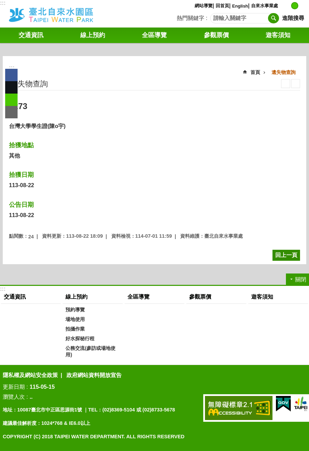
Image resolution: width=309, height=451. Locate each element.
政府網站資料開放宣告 (94, 375)
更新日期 (14, 387)
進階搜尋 (293, 18)
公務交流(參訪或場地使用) (90, 351)
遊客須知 (278, 35)
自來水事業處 (264, 5)
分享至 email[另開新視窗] (11, 112)
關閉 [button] (300, 279)
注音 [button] (295, 83)
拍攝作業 (75, 329)
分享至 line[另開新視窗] (11, 100)
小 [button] (287, 5)
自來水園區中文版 (60, 14)
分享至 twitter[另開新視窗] (11, 87)
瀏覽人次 (14, 397)
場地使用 (75, 319)
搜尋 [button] (273, 18)
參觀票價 (216, 35)
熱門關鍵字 (190, 18)
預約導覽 (75, 309)
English (240, 6)
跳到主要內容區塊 (3, 3)
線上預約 (92, 35)
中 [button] (294, 5)
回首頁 (222, 5)
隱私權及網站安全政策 (30, 375)
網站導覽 (204, 5)
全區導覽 (154, 35)
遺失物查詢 (283, 72)
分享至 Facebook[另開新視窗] (11, 75)
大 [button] (302, 5)
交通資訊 (31, 35)
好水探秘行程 (79, 338)
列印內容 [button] (285, 83)
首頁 (255, 72)
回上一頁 (286, 255)
